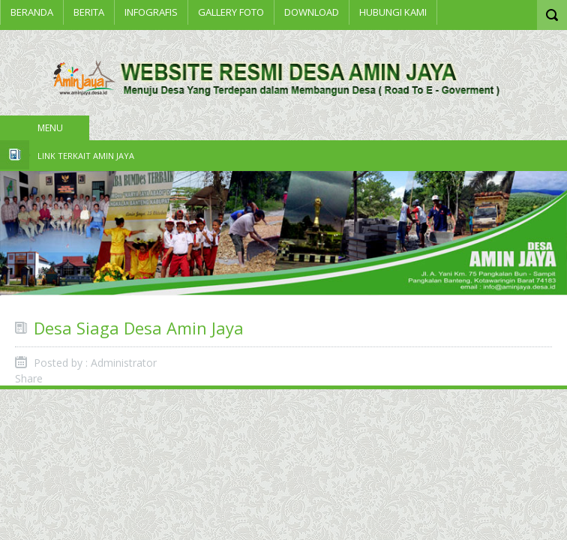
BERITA (89, 12)
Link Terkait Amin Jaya (86, 155)
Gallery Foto (231, 12)
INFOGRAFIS (151, 12)
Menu (50, 128)
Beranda (31, 12)
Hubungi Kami (393, 12)
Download (311, 12)
